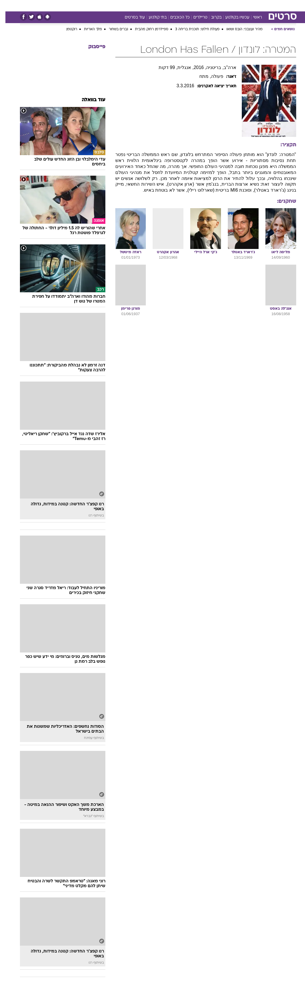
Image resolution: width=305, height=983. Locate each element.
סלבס (181, 5)
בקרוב (211, 17)
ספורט (235, 5)
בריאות (136, 5)
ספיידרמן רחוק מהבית (146, 29)
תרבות (198, 5)
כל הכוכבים (174, 17)
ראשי (252, 17)
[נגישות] (7, 5)
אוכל (153, 5)
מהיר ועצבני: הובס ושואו (239, 29)
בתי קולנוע (152, 17)
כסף (166, 5)
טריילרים (195, 17)
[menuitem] (232, 5)
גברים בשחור (113, 29)
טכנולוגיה (98, 5)
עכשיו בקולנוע (232, 17)
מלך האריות (88, 29)
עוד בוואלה (88, 100)
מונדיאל (217, 5)
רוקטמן (66, 29)
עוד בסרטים (129, 17)
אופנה (79, 5)
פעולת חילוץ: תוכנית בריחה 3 (192, 29)
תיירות (118, 5)
